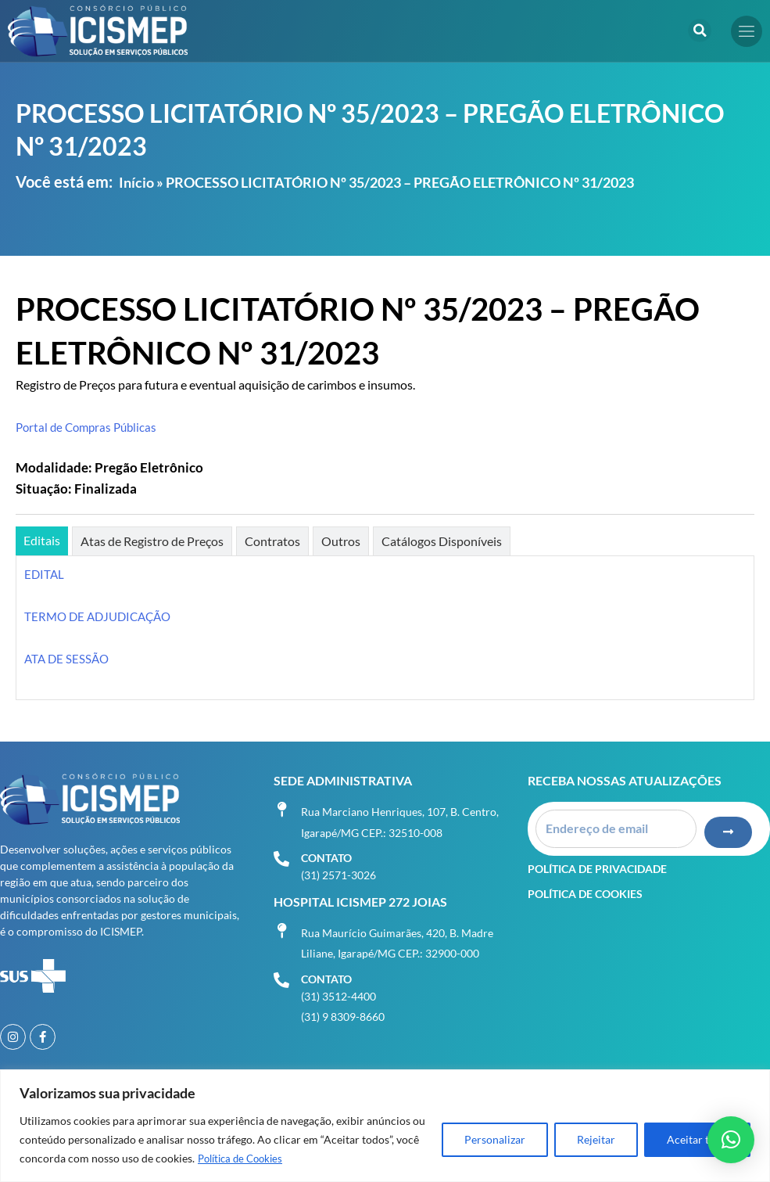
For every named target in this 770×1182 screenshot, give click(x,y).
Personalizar (494, 1140)
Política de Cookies (244, 1159)
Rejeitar (596, 1140)
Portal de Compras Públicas (90, 426)
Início (136, 182)
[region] (385, 1126)
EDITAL (45, 573)
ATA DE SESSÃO (68, 658)
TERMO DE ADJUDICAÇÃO (102, 616)
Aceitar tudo (697, 1140)
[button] (699, 30)
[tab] (42, 540)
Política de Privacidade (597, 857)
